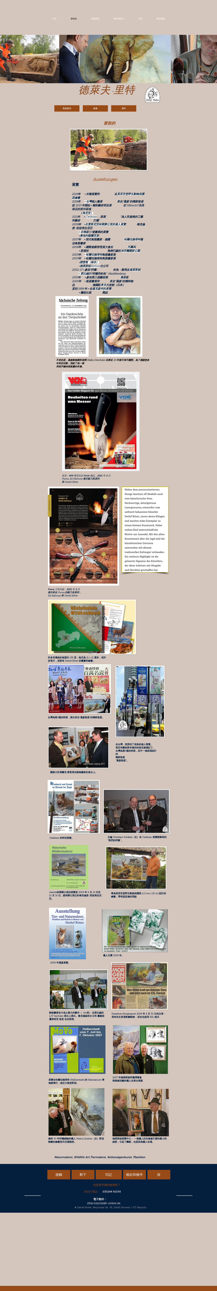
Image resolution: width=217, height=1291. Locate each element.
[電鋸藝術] (66, 108)
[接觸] (58, 1174)
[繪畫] (95, 108)
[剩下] (83, 1174)
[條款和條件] (134, 1174)
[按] (158, 1174)
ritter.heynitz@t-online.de (103, 1203)
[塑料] (123, 108)
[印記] (109, 1174)
